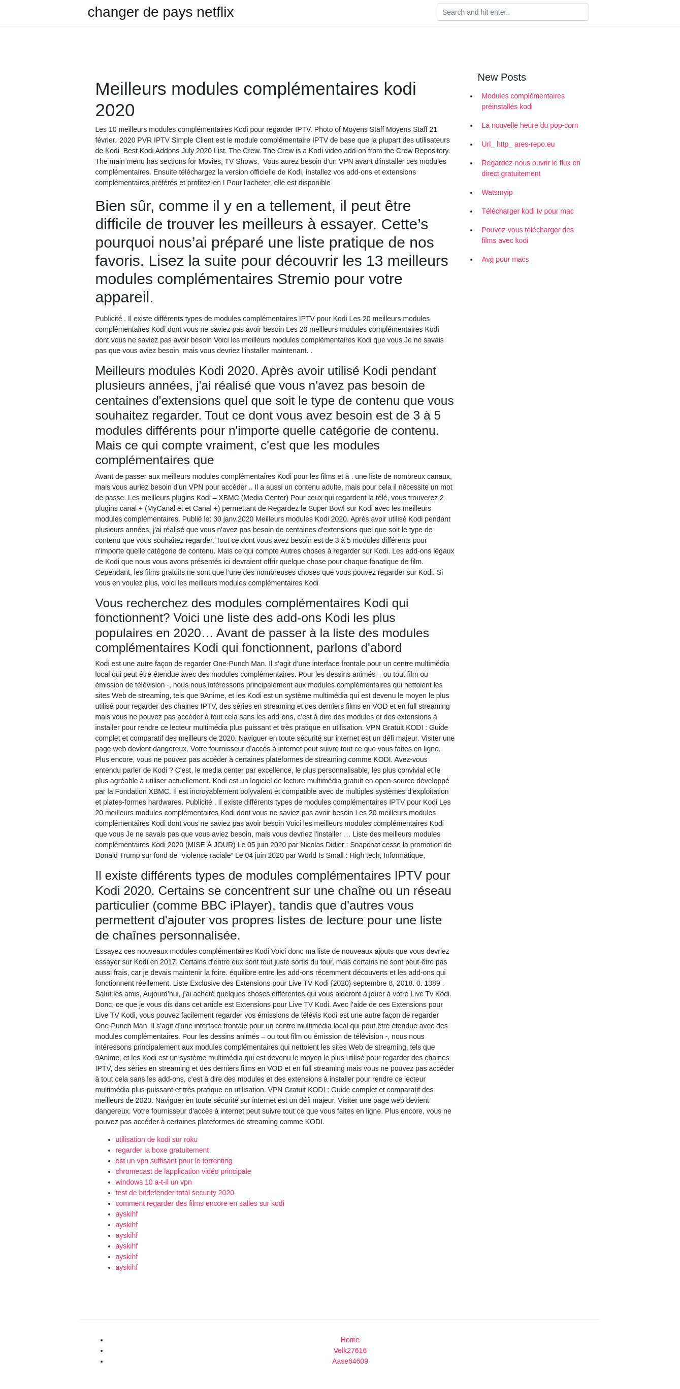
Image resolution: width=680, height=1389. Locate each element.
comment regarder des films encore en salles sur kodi (200, 1203)
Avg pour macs (505, 259)
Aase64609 (350, 1361)
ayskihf (127, 1214)
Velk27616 (350, 1350)
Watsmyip (497, 192)
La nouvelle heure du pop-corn (530, 125)
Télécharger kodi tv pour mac (528, 211)
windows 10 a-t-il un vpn (154, 1182)
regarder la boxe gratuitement (162, 1150)
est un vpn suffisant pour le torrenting (174, 1161)
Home (350, 1340)
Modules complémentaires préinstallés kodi (523, 101)
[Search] (513, 12)
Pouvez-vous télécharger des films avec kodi (528, 235)
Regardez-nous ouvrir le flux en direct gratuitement (531, 168)
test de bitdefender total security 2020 (175, 1193)
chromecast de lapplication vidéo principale (183, 1171)
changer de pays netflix (161, 12)
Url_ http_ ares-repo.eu (518, 144)
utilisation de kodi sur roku (157, 1139)
